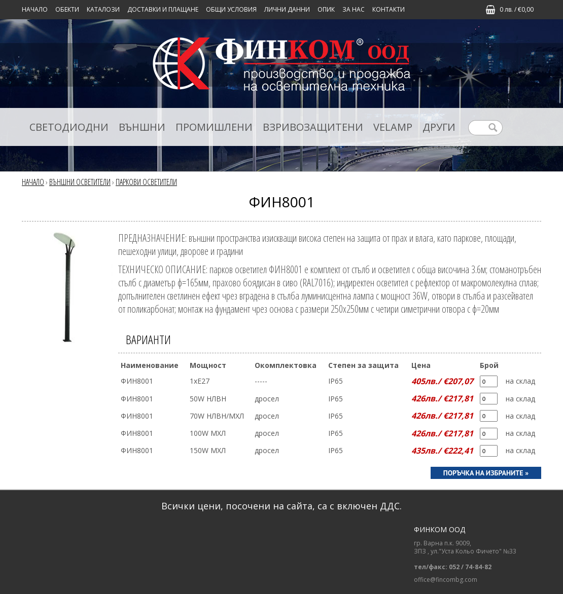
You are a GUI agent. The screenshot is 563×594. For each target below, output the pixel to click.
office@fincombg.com (445, 580)
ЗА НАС (353, 9)
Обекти (67, 9)
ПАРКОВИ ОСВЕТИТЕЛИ (146, 182)
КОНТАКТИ (388, 9)
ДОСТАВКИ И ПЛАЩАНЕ (162, 9)
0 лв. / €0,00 (517, 9)
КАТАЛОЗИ (103, 9)
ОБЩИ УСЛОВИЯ (231, 9)
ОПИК (326, 9)
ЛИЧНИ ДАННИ (287, 9)
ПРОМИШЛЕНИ (214, 127)
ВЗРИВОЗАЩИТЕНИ (313, 127)
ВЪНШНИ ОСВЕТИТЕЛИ (80, 182)
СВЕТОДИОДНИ (69, 127)
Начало (35, 9)
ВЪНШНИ (142, 127)
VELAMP (392, 127)
